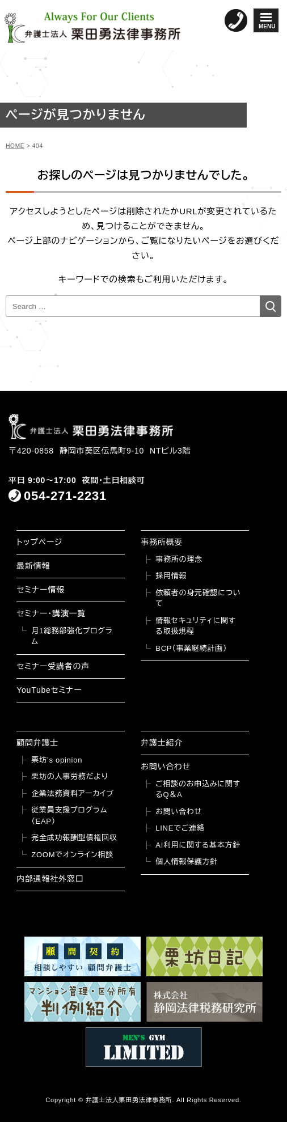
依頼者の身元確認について (198, 598)
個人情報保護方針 (186, 861)
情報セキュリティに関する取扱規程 (195, 626)
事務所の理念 (178, 559)
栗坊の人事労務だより (69, 776)
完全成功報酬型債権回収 (74, 837)
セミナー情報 (40, 589)
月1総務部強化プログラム (71, 636)
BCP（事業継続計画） (191, 648)
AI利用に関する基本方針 (197, 845)
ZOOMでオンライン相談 (72, 854)
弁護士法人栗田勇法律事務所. (130, 1099)
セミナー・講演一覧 (51, 613)
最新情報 (33, 565)
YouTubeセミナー (49, 690)
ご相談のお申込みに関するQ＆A (197, 789)
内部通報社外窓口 (49, 878)
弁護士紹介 (162, 742)
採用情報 (171, 575)
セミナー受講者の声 (53, 666)
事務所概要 (162, 542)
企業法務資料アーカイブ (72, 793)
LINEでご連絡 (179, 828)
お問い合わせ (166, 766)
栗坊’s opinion (56, 760)
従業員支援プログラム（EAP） (69, 815)
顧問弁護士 (37, 742)
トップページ (39, 542)
